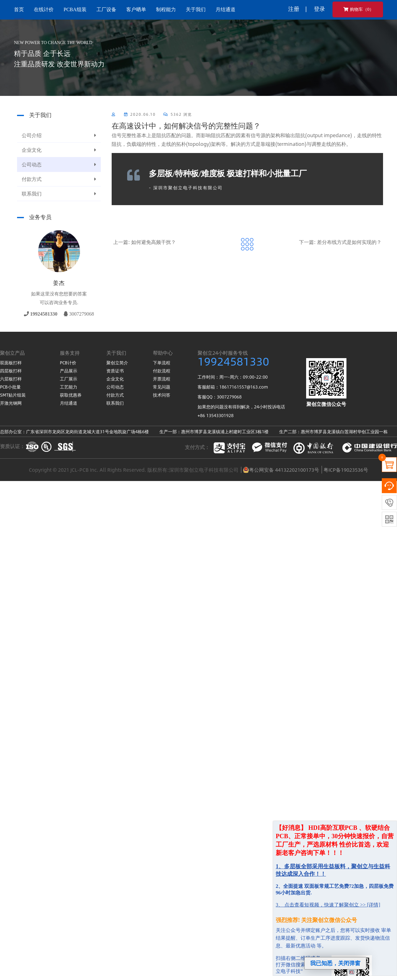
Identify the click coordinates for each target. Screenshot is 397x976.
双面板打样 (11, 362)
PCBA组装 (75, 9)
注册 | (297, 8)
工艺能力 (68, 386)
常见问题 (161, 386)
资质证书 (115, 370)
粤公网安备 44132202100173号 (281, 470)
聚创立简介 (117, 362)
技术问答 (161, 394)
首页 (19, 9)
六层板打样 (11, 378)
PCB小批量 (10, 386)
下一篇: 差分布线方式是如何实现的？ (340, 242)
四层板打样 (11, 370)
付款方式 (59, 179)
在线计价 (44, 9)
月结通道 (225, 9)
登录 (319, 8)
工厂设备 (106, 9)
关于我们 (196, 9)
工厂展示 (68, 378)
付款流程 (161, 370)
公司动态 (59, 164)
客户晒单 (136, 9)
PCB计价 (68, 362)
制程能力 (166, 9)
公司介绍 (59, 135)
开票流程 (161, 378)
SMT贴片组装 (13, 394)
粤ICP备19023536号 (345, 470)
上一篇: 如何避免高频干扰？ (144, 242)
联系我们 (59, 193)
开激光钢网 (11, 402)
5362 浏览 (177, 114)
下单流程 (161, 362)
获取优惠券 (71, 394)
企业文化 (59, 149)
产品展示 (68, 370)
